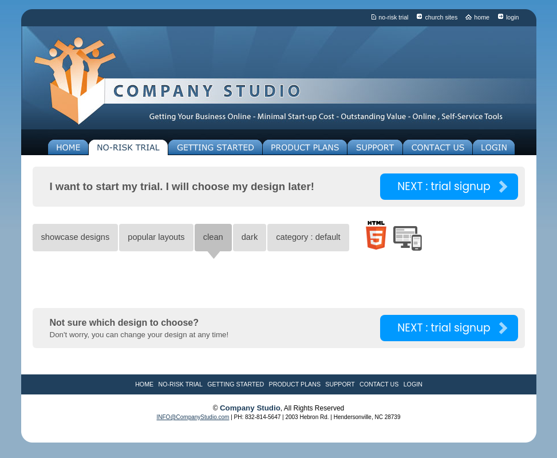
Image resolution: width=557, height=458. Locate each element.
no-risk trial (393, 17)
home (481, 17)
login (512, 17)
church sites (441, 17)
